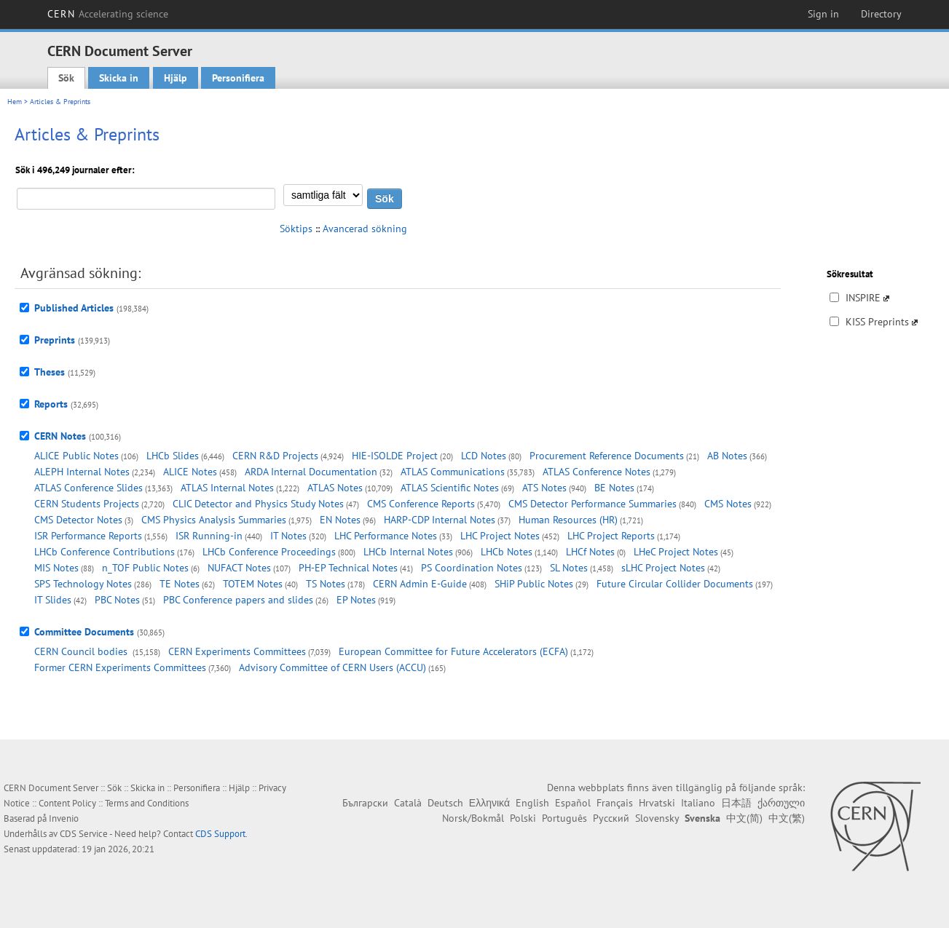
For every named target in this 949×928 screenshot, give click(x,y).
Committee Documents (84, 631)
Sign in (823, 13)
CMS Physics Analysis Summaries (213, 519)
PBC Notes (117, 599)
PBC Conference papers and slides (238, 599)
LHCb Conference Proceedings (269, 551)
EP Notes (356, 599)
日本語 (736, 802)
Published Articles (74, 307)
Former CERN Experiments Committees (120, 667)
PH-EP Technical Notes (348, 567)
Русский (611, 818)
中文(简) (744, 818)
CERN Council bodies (82, 651)
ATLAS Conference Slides (88, 487)
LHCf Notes (590, 551)
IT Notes (288, 535)
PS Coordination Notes (471, 567)
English (532, 802)
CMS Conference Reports (421, 503)
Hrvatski (657, 802)
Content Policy (67, 803)
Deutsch (445, 802)
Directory (881, 13)
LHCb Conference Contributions (104, 551)
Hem (14, 101)
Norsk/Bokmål (473, 818)
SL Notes (569, 567)
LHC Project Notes (500, 535)
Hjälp (175, 77)
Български (365, 802)
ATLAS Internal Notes (227, 487)
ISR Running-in (209, 535)
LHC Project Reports (611, 535)
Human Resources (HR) (568, 519)
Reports (51, 404)
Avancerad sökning (365, 228)
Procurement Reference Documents (606, 455)
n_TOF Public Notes (145, 567)
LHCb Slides (172, 455)
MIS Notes (56, 567)
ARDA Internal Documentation (311, 471)
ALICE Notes (190, 471)
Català (408, 802)
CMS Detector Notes (78, 519)
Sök (66, 77)
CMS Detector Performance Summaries (592, 503)
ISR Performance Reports (88, 535)
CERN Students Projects (86, 503)
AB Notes (727, 455)
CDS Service (84, 834)
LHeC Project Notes (676, 551)
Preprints (54, 339)
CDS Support (220, 834)
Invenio (64, 818)
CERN (107, 13)
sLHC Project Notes (663, 567)
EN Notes (340, 519)
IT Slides (52, 599)
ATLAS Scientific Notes (450, 487)
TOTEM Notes (253, 583)
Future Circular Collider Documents (674, 583)
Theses (49, 371)
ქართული (781, 802)
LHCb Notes (506, 551)
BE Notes (614, 487)
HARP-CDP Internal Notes (439, 519)
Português (564, 818)
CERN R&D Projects (275, 455)
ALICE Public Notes (76, 455)
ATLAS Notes (335, 487)
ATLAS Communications (453, 471)
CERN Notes (60, 436)
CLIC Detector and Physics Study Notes (258, 503)
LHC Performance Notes (385, 535)
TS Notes (325, 583)
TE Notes (180, 583)
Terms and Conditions (147, 803)
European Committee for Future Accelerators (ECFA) (453, 651)
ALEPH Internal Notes (82, 471)
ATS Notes (544, 487)
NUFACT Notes (239, 567)
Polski (523, 818)
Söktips (296, 228)
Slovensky (657, 818)
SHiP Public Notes (534, 583)
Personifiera (238, 77)
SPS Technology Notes (83, 583)
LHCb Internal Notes (408, 551)
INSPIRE (863, 297)
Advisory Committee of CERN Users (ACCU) (332, 667)
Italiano (698, 802)
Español (573, 802)
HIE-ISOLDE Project (395, 455)
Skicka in (118, 77)
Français (614, 802)
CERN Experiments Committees (237, 651)
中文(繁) (786, 818)
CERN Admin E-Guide (420, 583)
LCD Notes (483, 455)
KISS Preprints (877, 321)
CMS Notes (728, 503)
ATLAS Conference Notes (596, 471)
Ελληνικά (489, 802)
